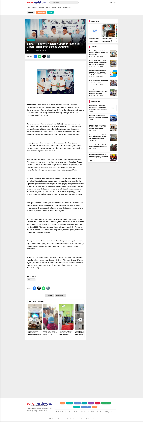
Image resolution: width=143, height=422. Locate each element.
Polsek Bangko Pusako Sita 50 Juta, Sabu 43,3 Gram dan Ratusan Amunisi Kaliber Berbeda (98, 156)
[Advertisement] (55, 354)
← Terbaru (49, 296)
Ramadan (30, 12)
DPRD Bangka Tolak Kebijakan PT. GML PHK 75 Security (98, 82)
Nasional (41, 7)
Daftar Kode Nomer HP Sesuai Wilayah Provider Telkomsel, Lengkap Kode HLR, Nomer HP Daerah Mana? (97, 73)
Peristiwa (34, 7)
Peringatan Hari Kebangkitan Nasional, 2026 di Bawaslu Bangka (98, 117)
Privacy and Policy (104, 412)
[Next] (80, 320)
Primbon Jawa (67, 7)
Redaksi (57, 412)
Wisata (54, 7)
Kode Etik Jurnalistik (93, 412)
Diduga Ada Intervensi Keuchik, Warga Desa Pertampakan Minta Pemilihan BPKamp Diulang (98, 63)
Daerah (48, 7)
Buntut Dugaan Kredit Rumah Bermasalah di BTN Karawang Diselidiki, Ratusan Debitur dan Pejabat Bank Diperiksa (97, 108)
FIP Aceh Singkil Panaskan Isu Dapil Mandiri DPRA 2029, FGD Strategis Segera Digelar (97, 127)
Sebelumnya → (60, 296)
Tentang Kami (63, 412)
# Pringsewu (31, 280)
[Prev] (31, 320)
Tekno (59, 7)
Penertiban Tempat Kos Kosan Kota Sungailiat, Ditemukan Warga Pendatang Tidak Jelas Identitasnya (98, 93)
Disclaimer (113, 412)
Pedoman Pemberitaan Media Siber (77, 412)
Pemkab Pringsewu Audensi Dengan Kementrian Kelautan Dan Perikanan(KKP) (98, 53)
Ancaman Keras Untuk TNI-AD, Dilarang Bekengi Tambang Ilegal (98, 146)
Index (28, 7)
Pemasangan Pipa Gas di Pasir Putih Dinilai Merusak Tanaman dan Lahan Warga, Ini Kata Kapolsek (98, 138)
